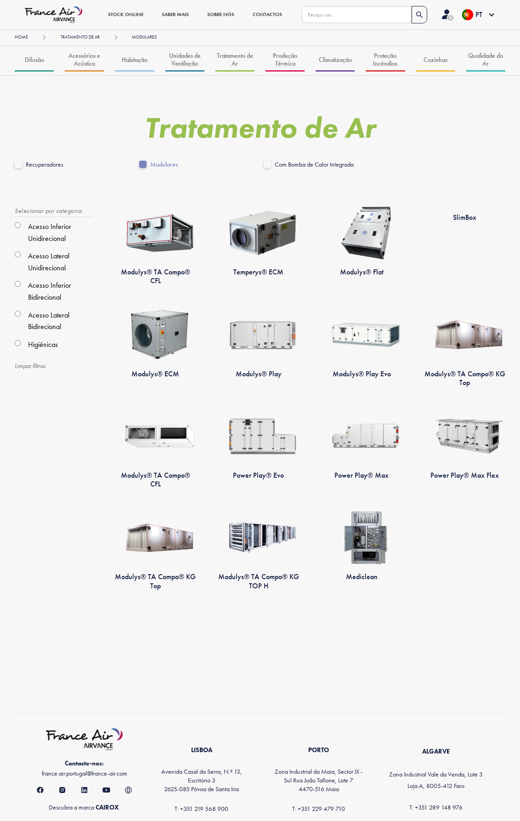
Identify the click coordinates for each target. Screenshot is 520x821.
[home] (57, 14)
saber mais (175, 14)
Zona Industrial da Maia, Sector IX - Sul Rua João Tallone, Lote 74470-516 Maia (318, 780)
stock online (125, 14)
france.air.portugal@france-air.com (84, 773)
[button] (478, 15)
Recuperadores (44, 164)
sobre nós (220, 14)
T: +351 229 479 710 (318, 808)
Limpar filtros (30, 366)
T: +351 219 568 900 (201, 808)
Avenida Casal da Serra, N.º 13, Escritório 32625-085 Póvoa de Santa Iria (201, 780)
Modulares (164, 164)
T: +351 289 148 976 (436, 807)
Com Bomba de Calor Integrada (314, 164)
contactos (267, 14)
